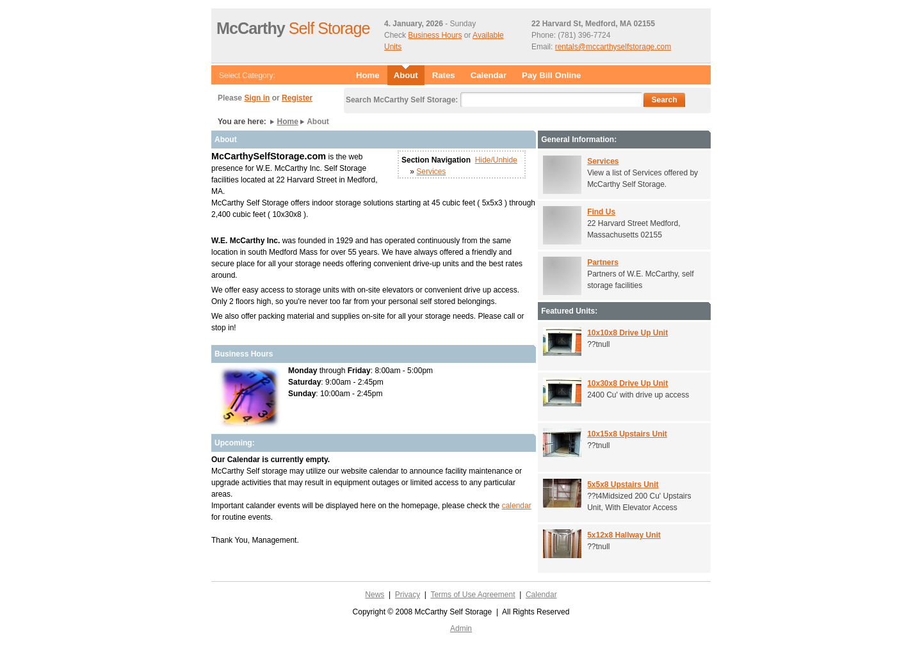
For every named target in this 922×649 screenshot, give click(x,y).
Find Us (601, 211)
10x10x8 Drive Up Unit (627, 332)
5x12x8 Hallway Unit (624, 535)
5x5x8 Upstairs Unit (622, 484)
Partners (603, 262)
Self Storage (292, 28)
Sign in (257, 97)
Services (431, 171)
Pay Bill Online (551, 75)
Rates (443, 75)
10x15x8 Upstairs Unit (627, 433)
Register (297, 97)
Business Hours (435, 35)
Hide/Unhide (496, 160)
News (374, 594)
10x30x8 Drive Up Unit (627, 383)
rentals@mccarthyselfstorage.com (613, 46)
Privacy (407, 594)
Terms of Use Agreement (472, 594)
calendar (516, 505)
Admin (461, 628)
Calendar (488, 75)
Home (368, 75)
